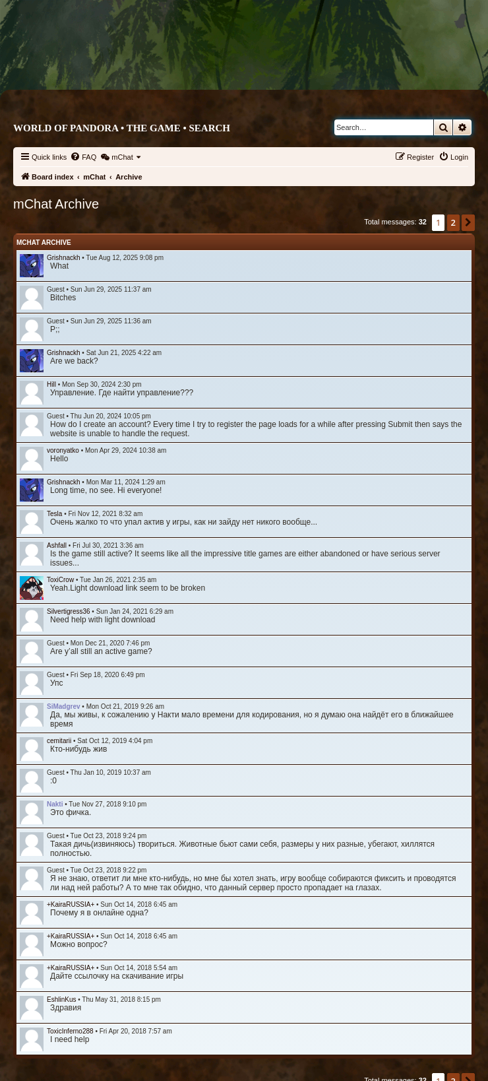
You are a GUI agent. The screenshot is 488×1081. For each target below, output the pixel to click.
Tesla (54, 513)
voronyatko (63, 450)
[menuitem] (83, 157)
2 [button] (453, 222)
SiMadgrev (63, 706)
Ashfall (57, 545)
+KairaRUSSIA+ (70, 904)
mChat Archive (43, 242)
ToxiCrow (60, 579)
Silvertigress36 (68, 611)
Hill (51, 384)
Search (209, 128)
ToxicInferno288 (70, 1031)
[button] (468, 222)
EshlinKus (61, 999)
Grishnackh (63, 257)
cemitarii (59, 740)
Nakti (55, 804)
